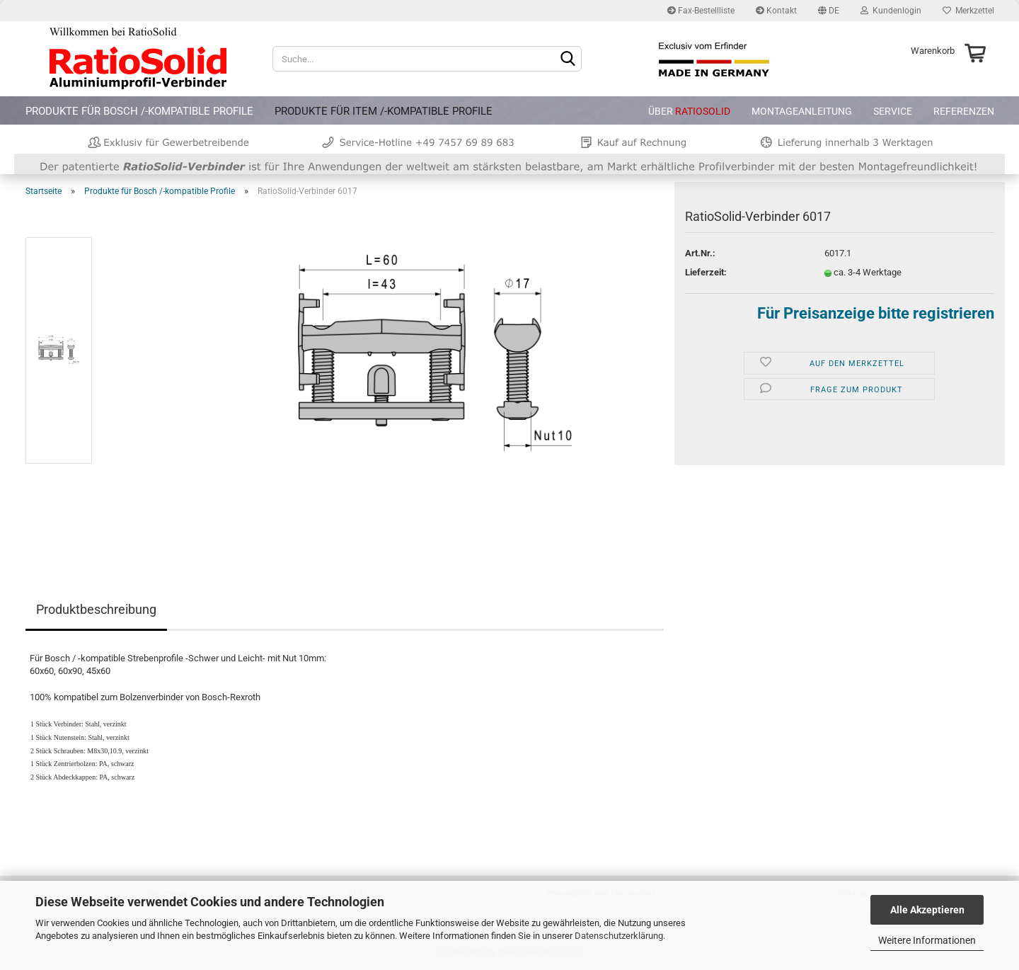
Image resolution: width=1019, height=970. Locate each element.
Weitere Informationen (927, 940)
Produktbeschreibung (96, 609)
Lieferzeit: (706, 272)
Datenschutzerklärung (619, 935)
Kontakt (776, 11)
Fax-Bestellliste (701, 11)
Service (892, 111)
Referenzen (963, 111)
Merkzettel (968, 11)
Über (689, 111)
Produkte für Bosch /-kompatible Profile (139, 111)
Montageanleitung (802, 111)
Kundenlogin (890, 11)
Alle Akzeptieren (927, 909)
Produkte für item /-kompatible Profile (384, 111)
